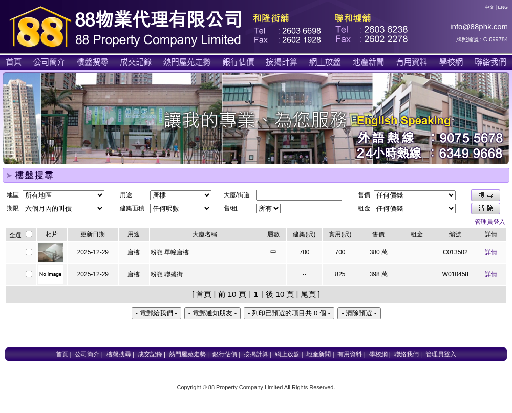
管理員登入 (490, 221)
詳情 (491, 252)
